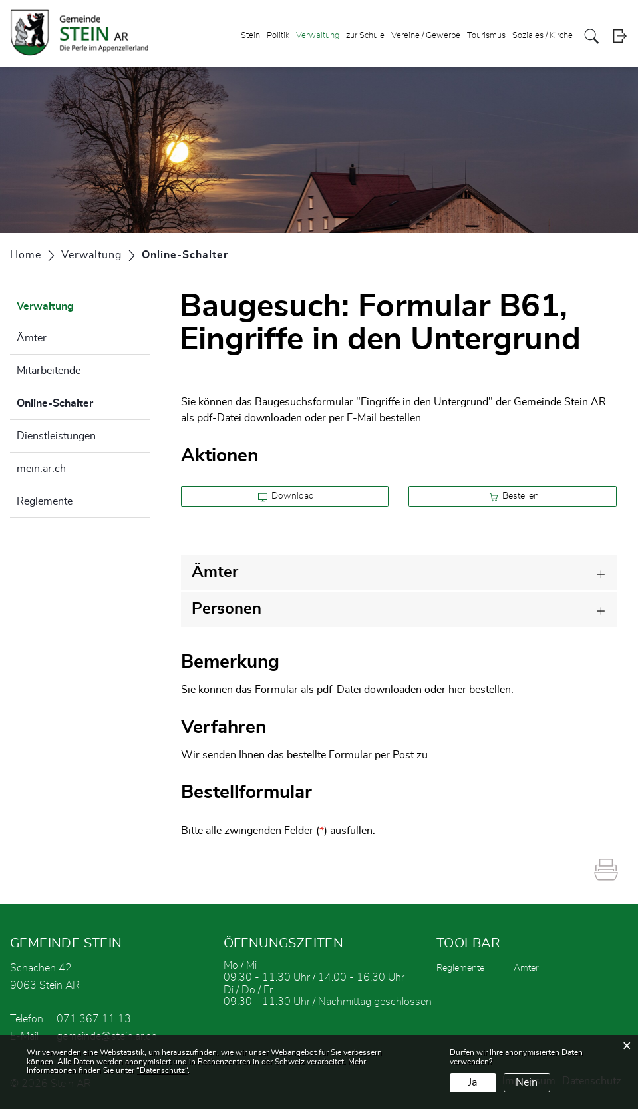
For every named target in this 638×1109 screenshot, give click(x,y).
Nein (527, 1082)
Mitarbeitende (48, 370)
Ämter (32, 338)
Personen (226, 609)
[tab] (399, 572)
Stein (250, 35)
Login (619, 36)
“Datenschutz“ (162, 1070)
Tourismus (486, 35)
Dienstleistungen (56, 436)
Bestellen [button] (514, 496)
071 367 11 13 (94, 1019)
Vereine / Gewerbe (425, 35)
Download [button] (286, 496)
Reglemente (45, 501)
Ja (472, 1082)
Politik (278, 35)
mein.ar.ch (41, 468)
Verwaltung (317, 35)
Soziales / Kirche (542, 35)
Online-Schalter (83, 401)
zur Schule (365, 35)
